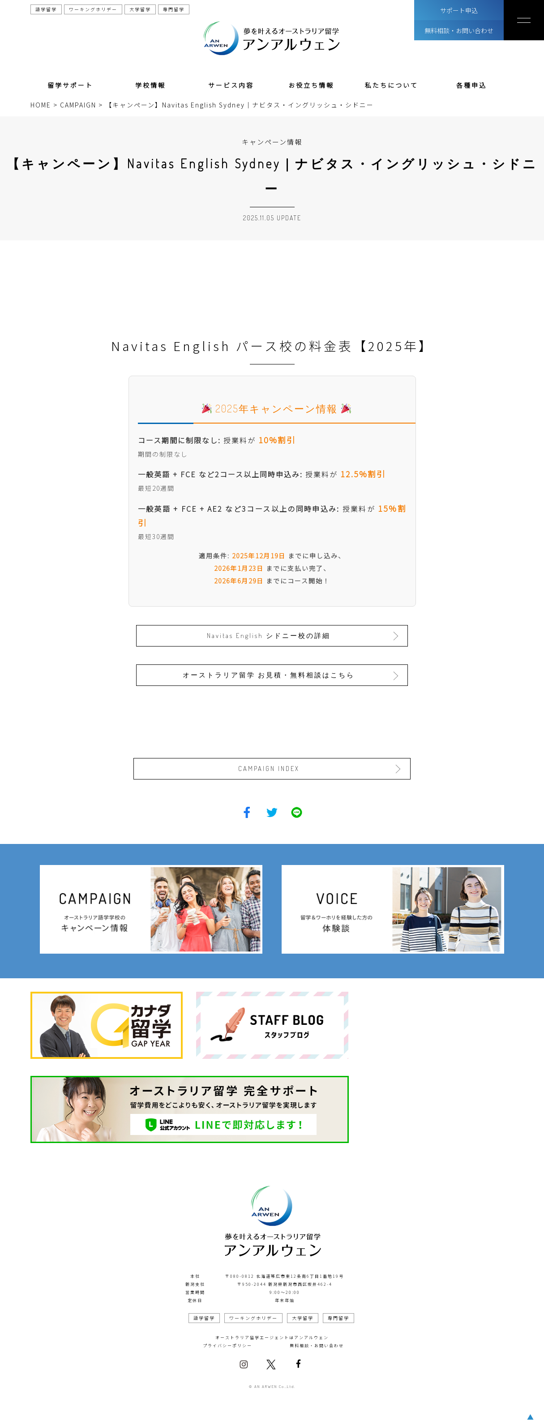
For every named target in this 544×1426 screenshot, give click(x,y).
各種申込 (471, 85)
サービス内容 (231, 85)
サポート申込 (459, 10)
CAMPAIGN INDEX (269, 767)
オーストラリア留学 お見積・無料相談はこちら (270, 674)
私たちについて (391, 85)
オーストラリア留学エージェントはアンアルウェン (272, 1337)
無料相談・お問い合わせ (458, 30)
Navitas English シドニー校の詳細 (269, 635)
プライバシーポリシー (227, 1345)
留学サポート (70, 85)
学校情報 (150, 85)
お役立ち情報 (311, 85)
